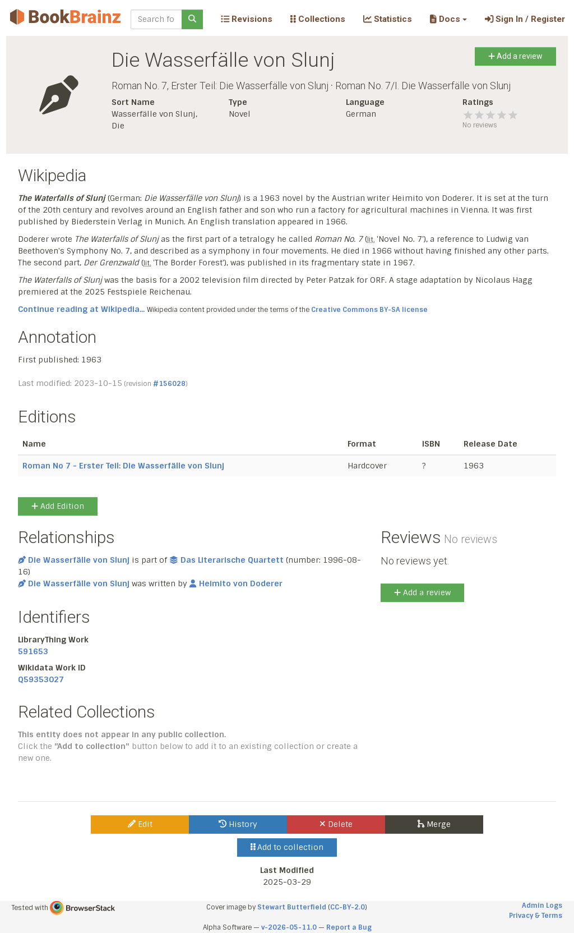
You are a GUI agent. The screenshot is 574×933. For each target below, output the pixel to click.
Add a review (515, 56)
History (238, 824)
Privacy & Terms (535, 915)
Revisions (246, 19)
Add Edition (57, 506)
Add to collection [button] (287, 847)
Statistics (387, 19)
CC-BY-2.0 (347, 907)
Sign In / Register (525, 19)
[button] (448, 19)
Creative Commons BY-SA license (369, 309)
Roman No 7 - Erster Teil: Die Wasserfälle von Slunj (123, 466)
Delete (336, 824)
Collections (317, 19)
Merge (434, 824)
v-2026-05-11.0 (289, 927)
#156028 (169, 383)
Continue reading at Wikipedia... (81, 309)
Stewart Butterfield (291, 907)
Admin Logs (542, 905)
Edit (140, 824)
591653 (33, 651)
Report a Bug (349, 927)
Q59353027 (41, 679)
